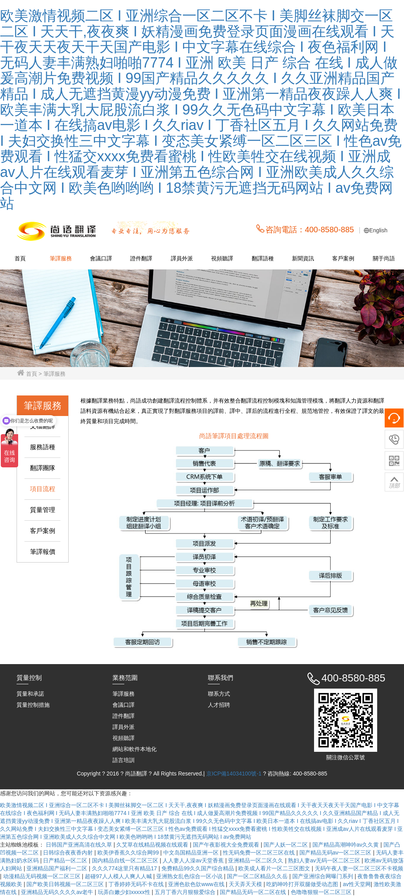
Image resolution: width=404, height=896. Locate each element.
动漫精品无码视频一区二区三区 (42, 876)
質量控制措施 (33, 705)
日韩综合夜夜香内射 (68, 852)
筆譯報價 (42, 551)
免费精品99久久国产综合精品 (198, 868)
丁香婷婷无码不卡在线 (136, 884)
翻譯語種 (263, 258)
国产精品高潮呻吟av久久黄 (346, 844)
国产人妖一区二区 (286, 844)
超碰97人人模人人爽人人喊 (119, 876)
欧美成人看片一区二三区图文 (275, 868)
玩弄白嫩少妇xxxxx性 (125, 892)
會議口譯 (101, 258)
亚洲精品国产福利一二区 (57, 868)
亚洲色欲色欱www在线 (197, 884)
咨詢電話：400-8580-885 (310, 229)
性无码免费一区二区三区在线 (259, 852)
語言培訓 (123, 760)
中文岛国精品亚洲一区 (191, 852)
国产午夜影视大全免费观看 (227, 844)
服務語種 (42, 447)
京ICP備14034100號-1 (234, 773)
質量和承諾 (30, 694)
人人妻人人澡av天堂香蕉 (194, 860)
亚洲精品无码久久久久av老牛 (58, 892)
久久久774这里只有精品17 (125, 868)
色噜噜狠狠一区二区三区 (322, 892)
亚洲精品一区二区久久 (256, 860)
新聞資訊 (303, 258)
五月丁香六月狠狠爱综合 (186, 892)
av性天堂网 (357, 884)
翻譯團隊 (42, 468)
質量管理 (42, 509)
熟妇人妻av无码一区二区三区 (325, 860)
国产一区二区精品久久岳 (258, 876)
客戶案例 (343, 258)
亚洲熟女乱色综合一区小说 (190, 876)
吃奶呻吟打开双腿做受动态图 (303, 884)
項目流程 (42, 489)
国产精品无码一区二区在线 (254, 892)
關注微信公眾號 (345, 757)
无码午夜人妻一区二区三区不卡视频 (359, 868)
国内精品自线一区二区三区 (126, 860)
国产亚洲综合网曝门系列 (323, 876)
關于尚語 (384, 258)
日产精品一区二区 (66, 860)
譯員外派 (182, 258)
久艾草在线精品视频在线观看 (153, 844)
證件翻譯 (141, 258)
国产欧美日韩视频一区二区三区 (65, 884)
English (378, 230)
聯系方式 (219, 694)
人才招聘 (219, 705)
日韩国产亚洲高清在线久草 (80, 844)
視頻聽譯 (222, 258)
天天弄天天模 (246, 884)
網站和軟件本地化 (134, 749)
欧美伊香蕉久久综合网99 (128, 852)
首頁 (20, 258)
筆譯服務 (61, 258)
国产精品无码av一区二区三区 (336, 852)
